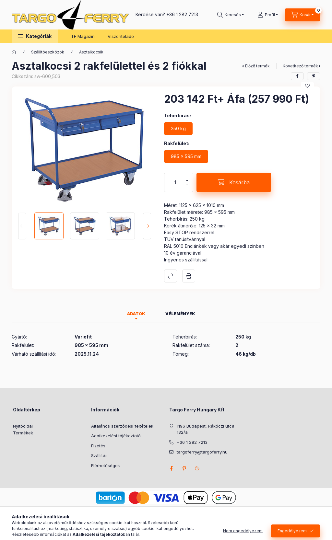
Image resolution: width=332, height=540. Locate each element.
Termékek (23, 432)
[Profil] (268, 14)
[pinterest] (313, 76)
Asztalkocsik (91, 52)
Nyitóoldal (23, 426)
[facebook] (297, 76)
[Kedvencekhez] (307, 86)
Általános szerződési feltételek (122, 426)
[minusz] (187, 187)
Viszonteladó (121, 36)
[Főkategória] (14, 52)
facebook (171, 468)
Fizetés (98, 445)
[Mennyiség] (175, 182)
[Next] (147, 226)
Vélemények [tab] (180, 313)
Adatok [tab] (136, 313)
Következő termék (300, 65)
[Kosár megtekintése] (302, 14)
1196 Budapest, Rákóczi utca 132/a (205, 429)
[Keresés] (230, 14)
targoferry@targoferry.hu (202, 451)
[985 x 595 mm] (186, 156)
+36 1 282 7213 (182, 14)
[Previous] (22, 226)
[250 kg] (178, 128)
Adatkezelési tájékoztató (116, 435)
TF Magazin (83, 36)
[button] (35, 36)
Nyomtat (188, 276)
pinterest (184, 468)
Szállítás (99, 455)
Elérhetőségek (105, 465)
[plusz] (187, 177)
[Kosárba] (233, 182)
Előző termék (257, 65)
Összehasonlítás (170, 276)
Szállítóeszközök (47, 52)
